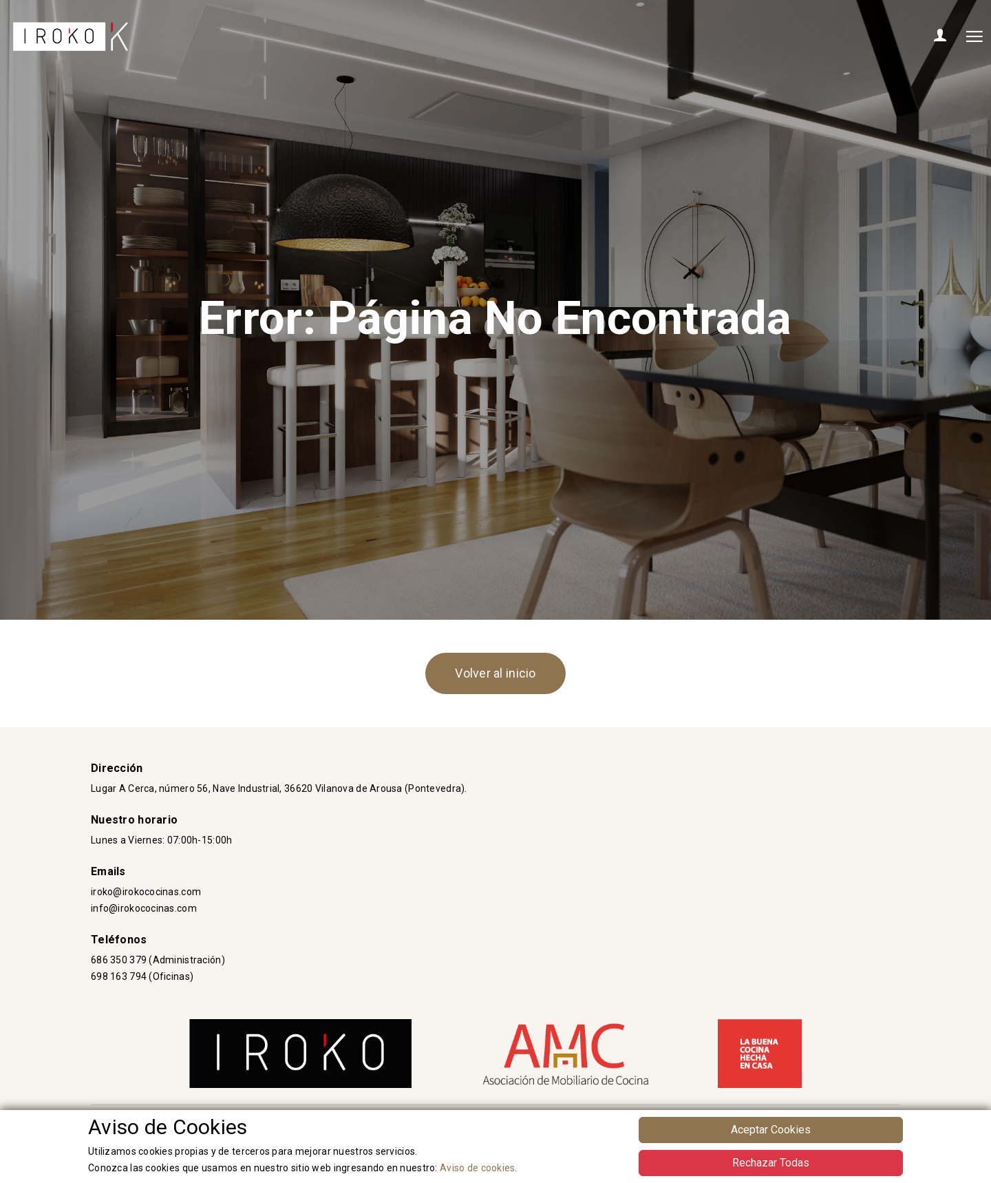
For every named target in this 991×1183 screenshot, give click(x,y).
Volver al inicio (495, 673)
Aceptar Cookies (771, 1129)
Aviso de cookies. (479, 1167)
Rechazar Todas (770, 1162)
